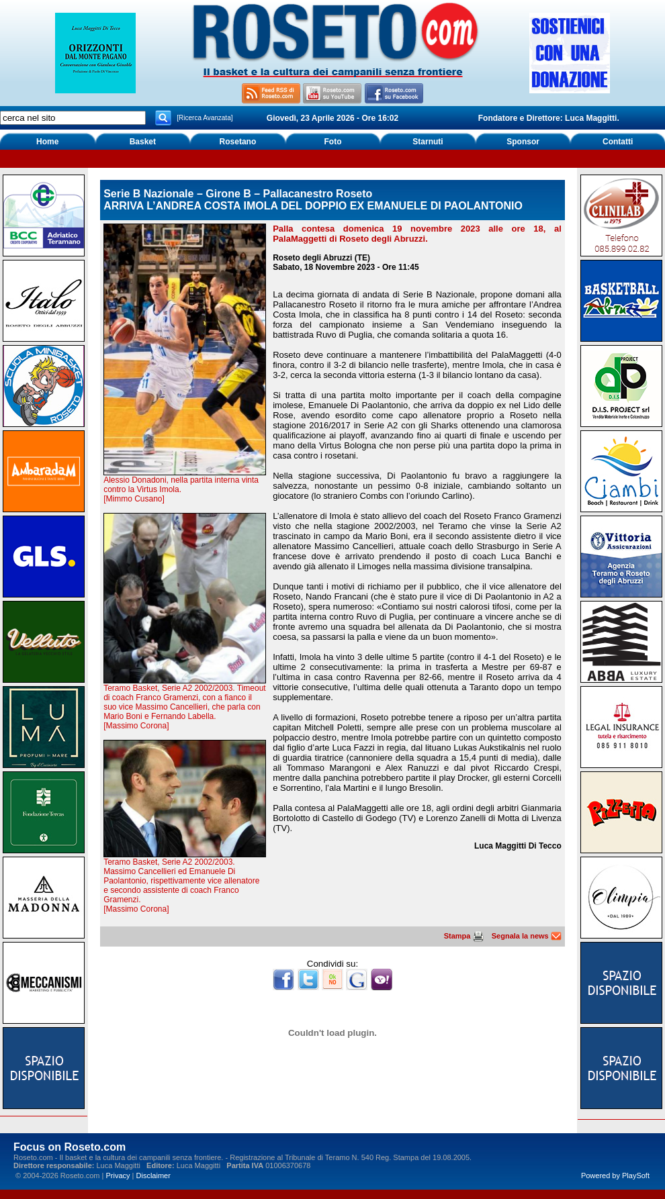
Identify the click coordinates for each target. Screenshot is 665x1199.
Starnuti (427, 141)
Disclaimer (153, 1175)
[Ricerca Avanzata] (204, 118)
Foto (332, 141)
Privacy (117, 1175)
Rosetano (238, 141)
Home (47, 141)
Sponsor (522, 141)
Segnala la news (527, 936)
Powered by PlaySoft (615, 1175)
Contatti (618, 141)
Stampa (464, 936)
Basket (143, 141)
